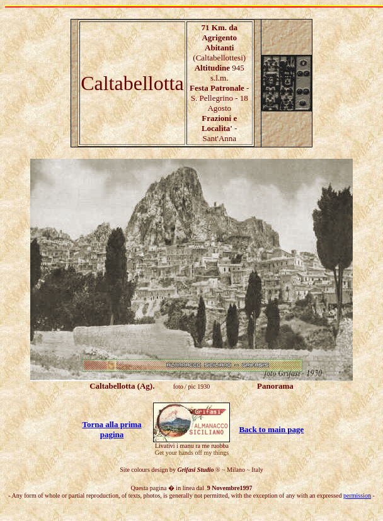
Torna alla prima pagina (111, 429)
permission (357, 495)
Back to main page (271, 429)
